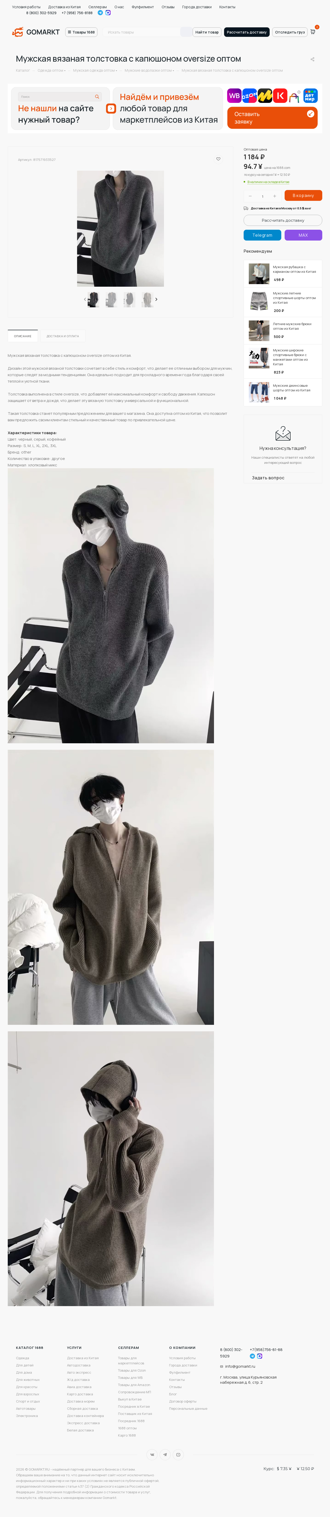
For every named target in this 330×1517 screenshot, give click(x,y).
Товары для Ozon (132, 1370)
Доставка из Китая (64, 6)
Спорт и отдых (28, 1401)
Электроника (27, 1415)
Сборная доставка (82, 1408)
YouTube (178, 1454)
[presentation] (84, 299)
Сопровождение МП (134, 1392)
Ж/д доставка (78, 1379)
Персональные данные (188, 1408)
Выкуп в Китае (130, 1399)
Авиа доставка (79, 1386)
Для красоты (26, 1386)
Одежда (22, 1358)
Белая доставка (80, 1430)
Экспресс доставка (83, 1423)
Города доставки (197, 6)
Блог (173, 1394)
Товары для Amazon (134, 1384)
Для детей (25, 1365)
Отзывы (168, 6)
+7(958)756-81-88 (266, 1349)
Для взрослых (27, 1394)
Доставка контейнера (85, 1415)
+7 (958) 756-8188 (77, 12)
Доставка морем (81, 1401)
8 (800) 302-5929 (41, 12)
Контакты (227, 6)
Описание (22, 336)
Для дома (24, 1372)
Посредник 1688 (131, 1421)
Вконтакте (152, 1454)
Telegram (100, 12)
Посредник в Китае (134, 1406)
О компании (182, 1347)
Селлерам (97, 6)
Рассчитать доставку (247, 32)
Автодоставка (78, 1365)
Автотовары (26, 1408)
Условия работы (26, 6)
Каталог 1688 (29, 1347)
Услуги (74, 1347)
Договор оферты (182, 1401)
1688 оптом (127, 1428)
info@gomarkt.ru (240, 1366)
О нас (119, 6)
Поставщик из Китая (135, 1413)
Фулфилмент (143, 6)
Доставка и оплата (63, 336)
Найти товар (207, 32)
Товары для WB (130, 1377)
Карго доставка (80, 1394)
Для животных (28, 1379)
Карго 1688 (127, 1435)
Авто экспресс (79, 1372)
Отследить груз (290, 32)
